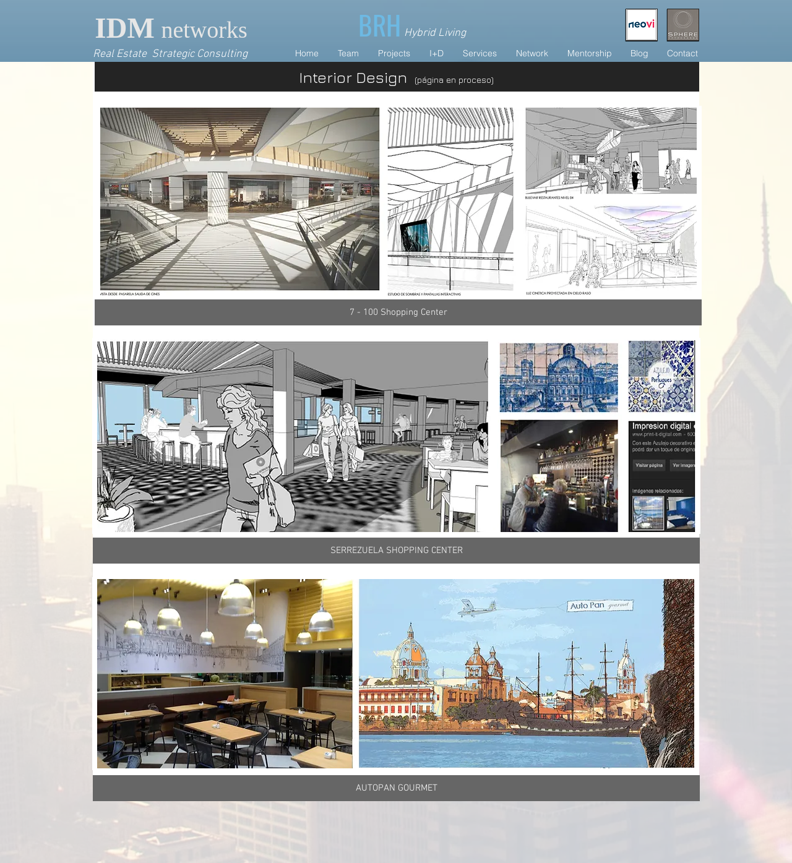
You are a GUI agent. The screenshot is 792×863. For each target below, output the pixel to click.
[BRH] (381, 25)
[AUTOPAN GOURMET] (396, 788)
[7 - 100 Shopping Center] (398, 312)
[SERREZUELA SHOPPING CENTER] (396, 551)
